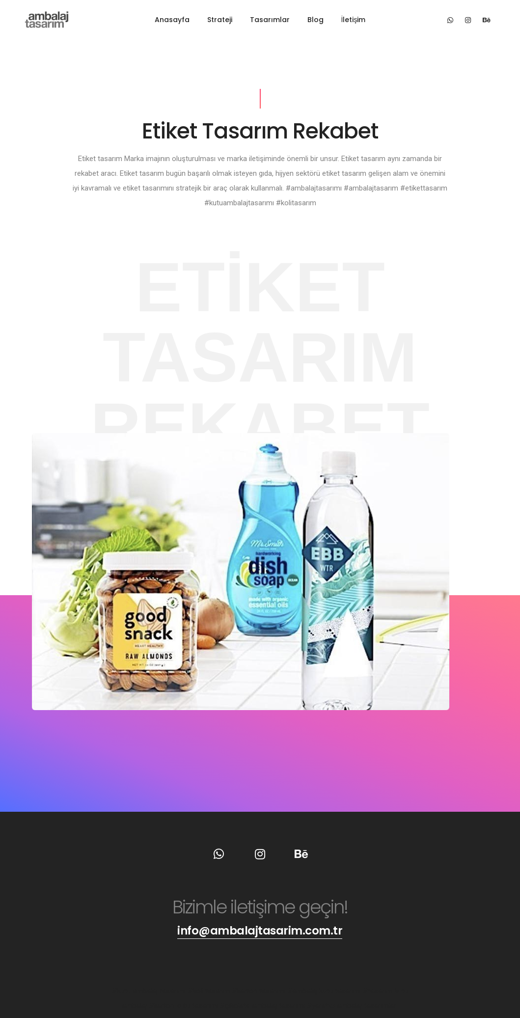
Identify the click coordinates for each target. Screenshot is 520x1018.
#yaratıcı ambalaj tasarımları (352, 1005)
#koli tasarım (210, 991)
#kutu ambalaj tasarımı (150, 991)
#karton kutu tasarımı (184, 1005)
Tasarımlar (270, 20)
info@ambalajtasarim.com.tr (260, 930)
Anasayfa (172, 20)
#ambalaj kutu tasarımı (325, 991)
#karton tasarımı (259, 991)
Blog (315, 20)
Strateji (219, 20)
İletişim (353, 20)
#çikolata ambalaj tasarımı (263, 1005)
